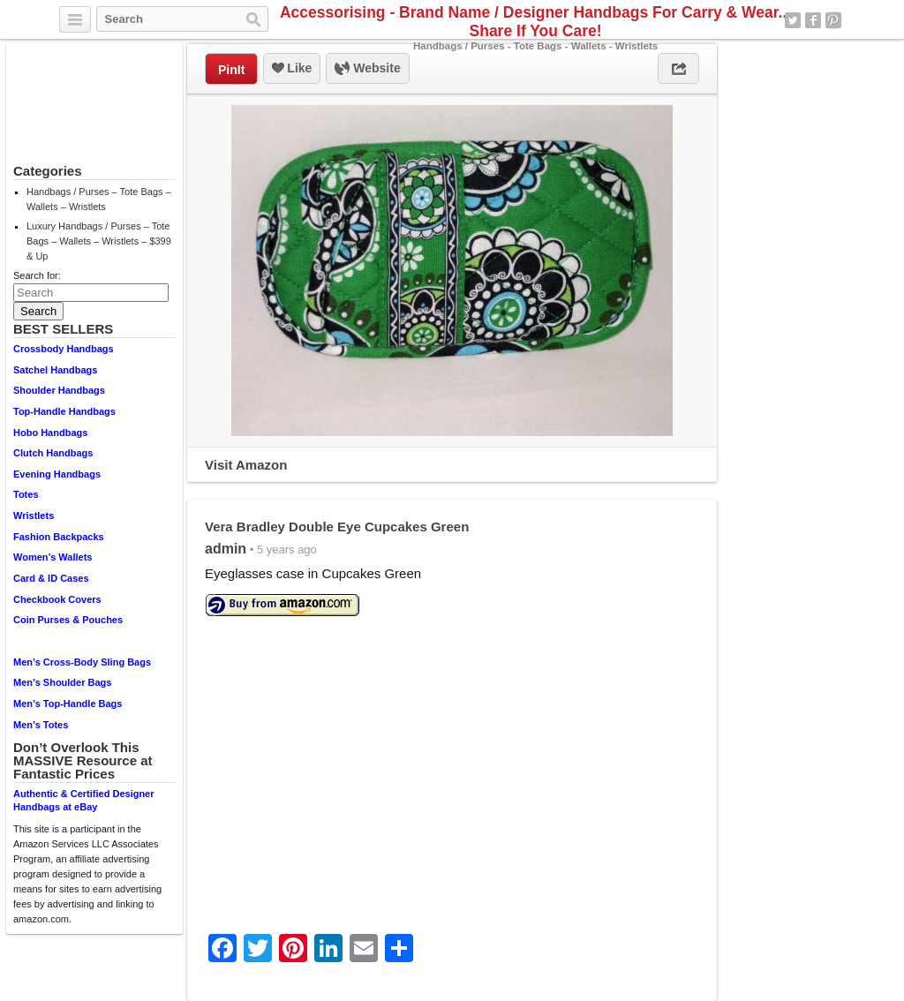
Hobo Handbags (50, 432)
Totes (26, 494)
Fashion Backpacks (58, 536)
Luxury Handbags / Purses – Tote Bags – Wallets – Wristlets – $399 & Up (98, 241)
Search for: (37, 275)
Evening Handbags (57, 474)
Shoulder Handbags (59, 390)
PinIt (231, 70)
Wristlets (33, 515)
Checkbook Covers (57, 599)
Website (367, 69)
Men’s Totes (40, 724)
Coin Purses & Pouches (68, 619)
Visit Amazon (246, 464)
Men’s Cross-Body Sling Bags (82, 662)
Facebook (813, 20)
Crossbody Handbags (63, 348)
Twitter (793, 20)
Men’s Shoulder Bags (62, 682)
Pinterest (833, 20)
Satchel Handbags (55, 370)
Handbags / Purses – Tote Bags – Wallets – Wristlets (98, 199)
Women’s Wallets (52, 557)
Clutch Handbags (53, 453)
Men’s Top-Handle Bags (67, 703)
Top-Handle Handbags (64, 411)
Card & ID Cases (51, 578)
